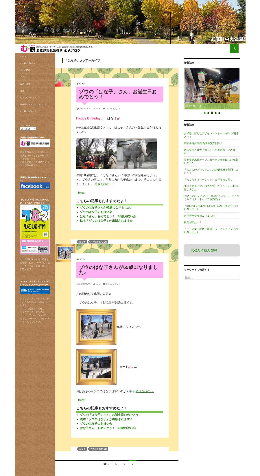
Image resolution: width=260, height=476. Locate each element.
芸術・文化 (25, 84)
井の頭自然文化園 (99, 242)
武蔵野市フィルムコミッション (34, 104)
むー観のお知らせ (28, 111)
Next (235, 89)
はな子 (82, 242)
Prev (189, 89)
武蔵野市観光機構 (204, 250)
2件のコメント (113, 108)
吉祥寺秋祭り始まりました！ (200, 215)
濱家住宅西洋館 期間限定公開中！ (203, 143)
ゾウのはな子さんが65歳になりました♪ (106, 207)
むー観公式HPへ (27, 63)
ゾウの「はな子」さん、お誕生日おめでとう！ (118, 94)
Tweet (82, 192)
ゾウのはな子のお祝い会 (96, 211)
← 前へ (104, 463)
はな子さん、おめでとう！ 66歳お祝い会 (108, 216)
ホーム (23, 56)
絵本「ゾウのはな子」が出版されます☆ (106, 220)
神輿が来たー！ (193, 222)
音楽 (22, 91)
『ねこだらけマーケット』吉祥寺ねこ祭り (208, 179)
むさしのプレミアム (29, 97)
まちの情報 (25, 70)
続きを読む (104, 183)
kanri (98, 108)
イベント (80, 83)
